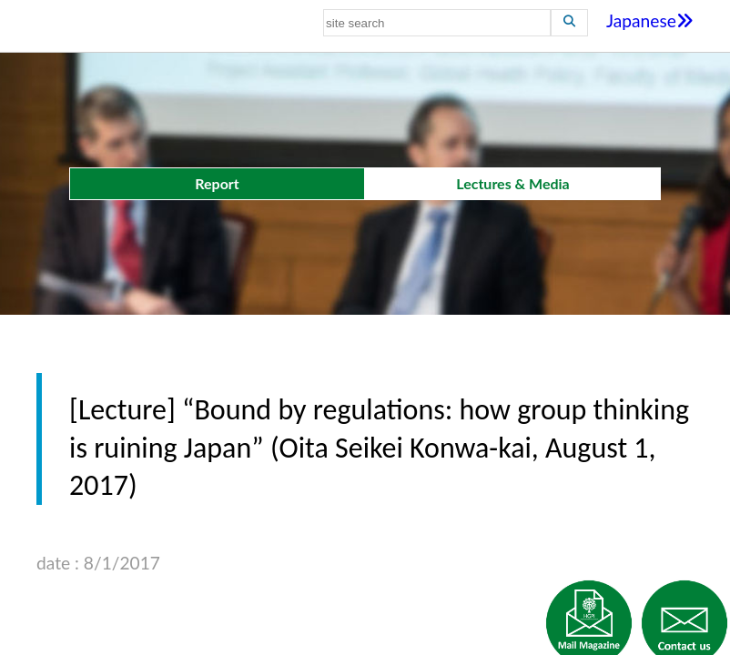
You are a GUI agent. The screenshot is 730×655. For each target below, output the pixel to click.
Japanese (650, 20)
